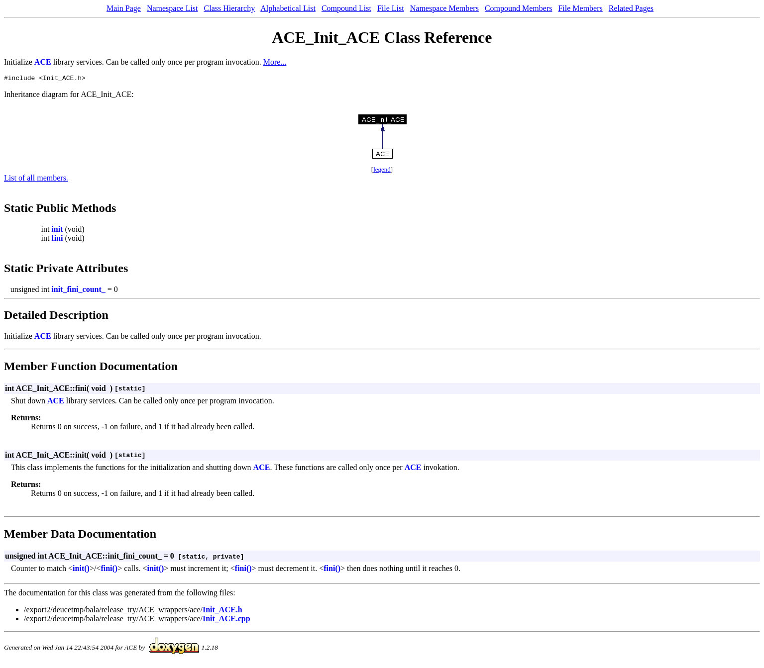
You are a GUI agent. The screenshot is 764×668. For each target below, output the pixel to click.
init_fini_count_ (78, 290)
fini (57, 239)
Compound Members (518, 8)
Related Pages (631, 8)
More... (275, 62)
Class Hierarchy (229, 8)
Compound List (346, 8)
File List (390, 8)
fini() (109, 570)
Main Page (124, 8)
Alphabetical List (288, 8)
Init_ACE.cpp (226, 620)
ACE (42, 62)
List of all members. (36, 179)
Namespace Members (444, 8)
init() (81, 570)
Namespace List (172, 8)
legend (382, 171)
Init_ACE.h (222, 611)
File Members (580, 8)
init (57, 230)
